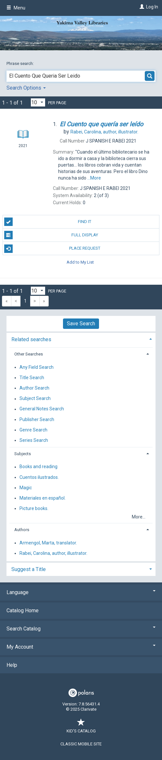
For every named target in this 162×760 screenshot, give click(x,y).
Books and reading (38, 466)
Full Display (51, 235)
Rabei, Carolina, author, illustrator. (53, 553)
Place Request (52, 248)
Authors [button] (21, 529)
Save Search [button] (81, 323)
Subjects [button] (22, 453)
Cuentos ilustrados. (39, 477)
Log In (152, 6)
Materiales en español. (42, 498)
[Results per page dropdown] (38, 102)
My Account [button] (81, 647)
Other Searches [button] (28, 354)
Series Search (33, 440)
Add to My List (80, 261)
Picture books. (33, 508)
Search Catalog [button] (81, 629)
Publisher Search (36, 419)
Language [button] (81, 592)
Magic (25, 487)
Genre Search (33, 429)
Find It (48, 222)
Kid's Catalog (81, 727)
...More (94, 178)
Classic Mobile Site (81, 743)
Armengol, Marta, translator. (48, 542)
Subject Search (35, 398)
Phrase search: (20, 63)
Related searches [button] (31, 339)
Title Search (31, 377)
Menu (15, 7)
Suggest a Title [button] (28, 569)
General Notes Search (41, 409)
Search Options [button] (26, 88)
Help (11, 665)
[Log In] (141, 6)
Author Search (34, 388)
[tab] (81, 338)
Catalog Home (22, 610)
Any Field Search (36, 367)
